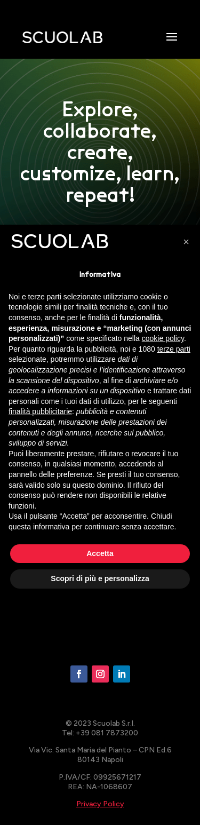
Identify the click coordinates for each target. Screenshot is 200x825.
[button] (186, 241)
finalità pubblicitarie (40, 411)
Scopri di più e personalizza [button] (100, 578)
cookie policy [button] (163, 338)
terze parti (173, 349)
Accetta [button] (100, 553)
